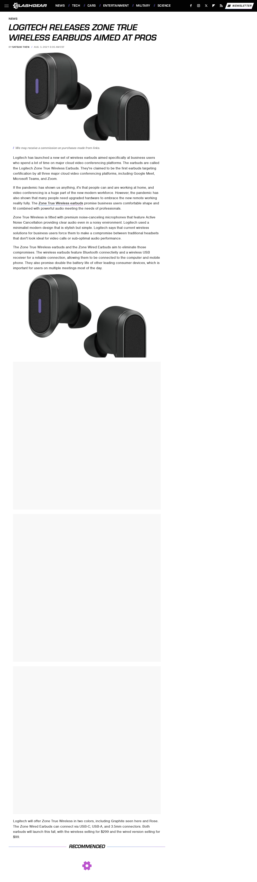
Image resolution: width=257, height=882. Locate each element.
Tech (76, 5)
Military (143, 5)
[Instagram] (199, 6)
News (60, 5)
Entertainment (116, 5)
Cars (92, 5)
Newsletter (239, 6)
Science (164, 5)
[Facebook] (191, 6)
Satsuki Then (20, 47)
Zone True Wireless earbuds (61, 203)
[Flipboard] (214, 6)
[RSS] (221, 6)
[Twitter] (206, 6)
